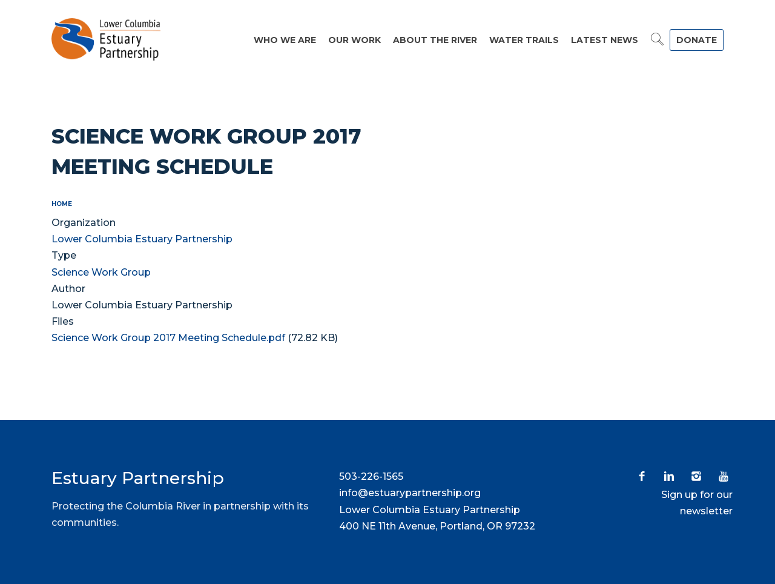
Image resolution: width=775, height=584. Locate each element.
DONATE (696, 40)
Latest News (604, 40)
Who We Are (285, 40)
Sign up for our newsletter (697, 503)
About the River (435, 40)
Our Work (354, 40)
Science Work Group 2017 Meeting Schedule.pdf (168, 337)
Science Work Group (101, 272)
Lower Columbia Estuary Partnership (141, 239)
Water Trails (524, 40)
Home (61, 204)
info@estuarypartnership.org (410, 493)
